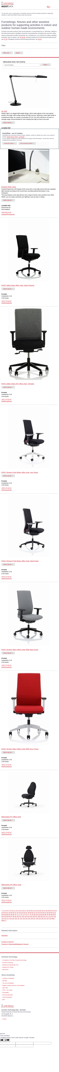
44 (21, 912)
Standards (4, 935)
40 (13, 912)
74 (23, 914)
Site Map (4, 980)
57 (45, 912)
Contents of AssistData (8, 978)
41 (15, 912)
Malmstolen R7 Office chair (11, 817)
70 (15, 914)
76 (27, 914)
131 (45, 918)
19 (29, 910)
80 (34, 914)
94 (6, 916)
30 (50, 910)
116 (5, 918)
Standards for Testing (7, 967)
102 (23, 916)
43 (19, 912)
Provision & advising (7, 962)
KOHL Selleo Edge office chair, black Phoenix (17, 285)
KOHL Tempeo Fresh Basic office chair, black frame (20, 561)
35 (4, 912)
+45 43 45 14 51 (6, 212)
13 (18, 910)
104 (28, 916)
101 (20, 916)
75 (25, 914)
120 (16, 918)
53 (38, 912)
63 (2, 914)
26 (42, 910)
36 (6, 912)
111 (47, 916)
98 (13, 916)
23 (37, 910)
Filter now (6, 53)
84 (42, 914)
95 (8, 916)
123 (24, 918)
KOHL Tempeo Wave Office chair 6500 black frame (19, 650)
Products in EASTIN (7, 942)
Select (45, 64)
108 (39, 916)
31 (52, 910)
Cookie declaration (7, 997)
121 (18, 918)
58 (47, 912)
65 (6, 914)
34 (2, 912)
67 (10, 914)
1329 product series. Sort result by (14, 62)
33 (56, 910)
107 (36, 916)
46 (25, 912)
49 (30, 912)
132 (47, 918)
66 (8, 914)
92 (2, 916)
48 (28, 912)
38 (10, 912)
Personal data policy (7, 995)
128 (37, 918)
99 (15, 916)
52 (36, 912)
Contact (4, 1019)
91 (55, 914)
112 (49, 916)
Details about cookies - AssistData (15, 137)
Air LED (4, 111)
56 (44, 912)
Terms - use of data (7, 990)
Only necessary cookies (26, 143)
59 (49, 912)
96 (10, 916)
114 (55, 916)
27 (44, 910)
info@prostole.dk (6, 303)
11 (14, 910)
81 (36, 914)
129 (40, 918)
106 (33, 916)
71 (17, 914)
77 (28, 914)
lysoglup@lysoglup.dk (8, 214)
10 (12, 910)
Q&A (3, 999)
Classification (16, 13)
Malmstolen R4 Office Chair (11, 885)
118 (10, 918)
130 (42, 918)
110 (44, 916)
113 (52, 916)
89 (51, 914)
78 (30, 914)
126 (32, 918)
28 (46, 910)
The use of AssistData (8, 983)
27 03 (5, 39)
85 (44, 914)
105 (31, 916)
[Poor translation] (7, 1040)
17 (25, 910)
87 (47, 914)
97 (11, 916)
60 (51, 912)
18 (27, 910)
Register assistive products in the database (13, 985)
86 (45, 914)
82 (38, 914)
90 (53, 914)
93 (4, 916)
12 (16, 910)
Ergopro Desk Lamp (8, 187)
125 (29, 918)
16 (24, 910)
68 (11, 914)
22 (35, 910)
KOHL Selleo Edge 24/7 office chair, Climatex (17, 384)
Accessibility (5, 992)
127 (34, 918)
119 (13, 918)
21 (33, 910)
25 (41, 910)
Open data (5, 987)
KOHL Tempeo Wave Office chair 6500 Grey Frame (20, 749)
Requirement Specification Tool (10, 965)
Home (10, 13)
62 (55, 912)
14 (20, 910)
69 (13, 914)
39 (11, 912)
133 (50, 918)
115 (2, 918)
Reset (18, 53)
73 (21, 914)
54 (40, 912)
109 (41, 916)
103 (26, 916)
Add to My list (7, 122)
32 (54, 910)
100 (18, 916)
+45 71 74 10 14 (6, 301)
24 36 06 (22, 37)
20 (31, 910)
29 (48, 910)
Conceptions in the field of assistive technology (14, 960)
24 (39, 910)
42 (17, 912)
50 (32, 912)
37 (8, 912)
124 (26, 918)
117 (8, 918)
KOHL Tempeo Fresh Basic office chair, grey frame (19, 472)
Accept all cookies (8, 143)
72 (19, 914)
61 (53, 912)
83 (40, 914)
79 (32, 914)
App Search (5, 969)
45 (23, 912)
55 (42, 912)
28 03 (39, 39)
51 (34, 912)
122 (21, 918)
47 (27, 912)
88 (49, 914)
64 (4, 914)
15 (22, 910)
